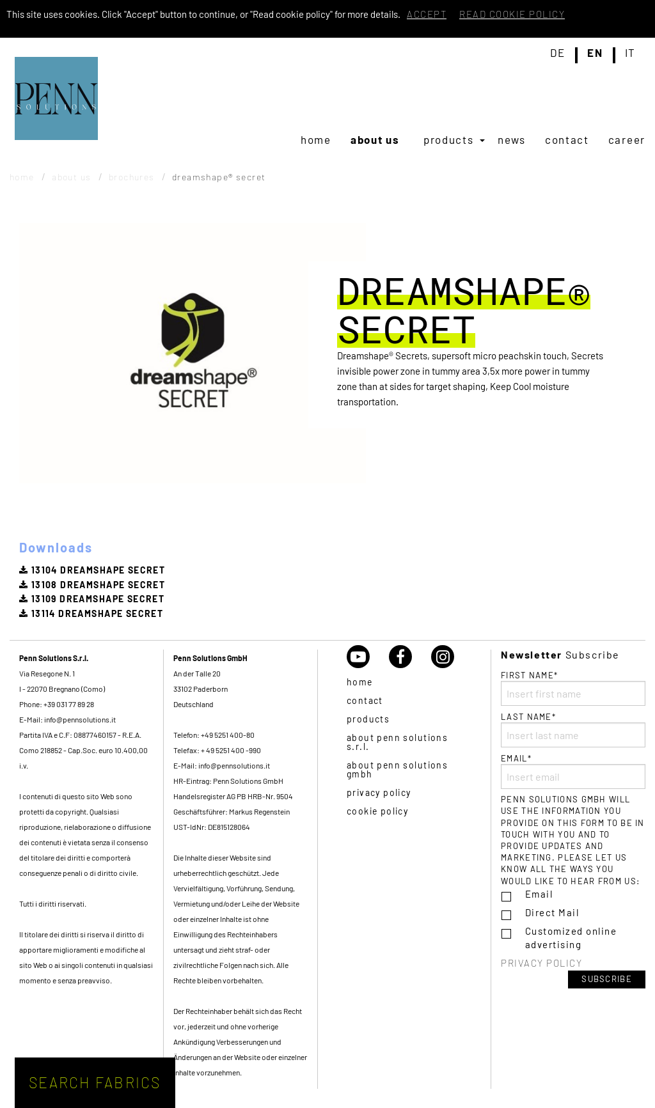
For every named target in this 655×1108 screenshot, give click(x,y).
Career (626, 139)
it (630, 53)
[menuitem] (316, 139)
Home (316, 139)
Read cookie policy (512, 14)
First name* (573, 688)
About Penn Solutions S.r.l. (397, 742)
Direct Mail (552, 912)
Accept (426, 14)
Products (448, 139)
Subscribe (606, 979)
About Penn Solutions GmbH (397, 769)
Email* (573, 771)
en (595, 53)
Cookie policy (377, 811)
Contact (567, 139)
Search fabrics (95, 1082)
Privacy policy (379, 792)
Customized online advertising (571, 937)
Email (539, 894)
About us (375, 139)
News (512, 139)
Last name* (573, 729)
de (557, 53)
